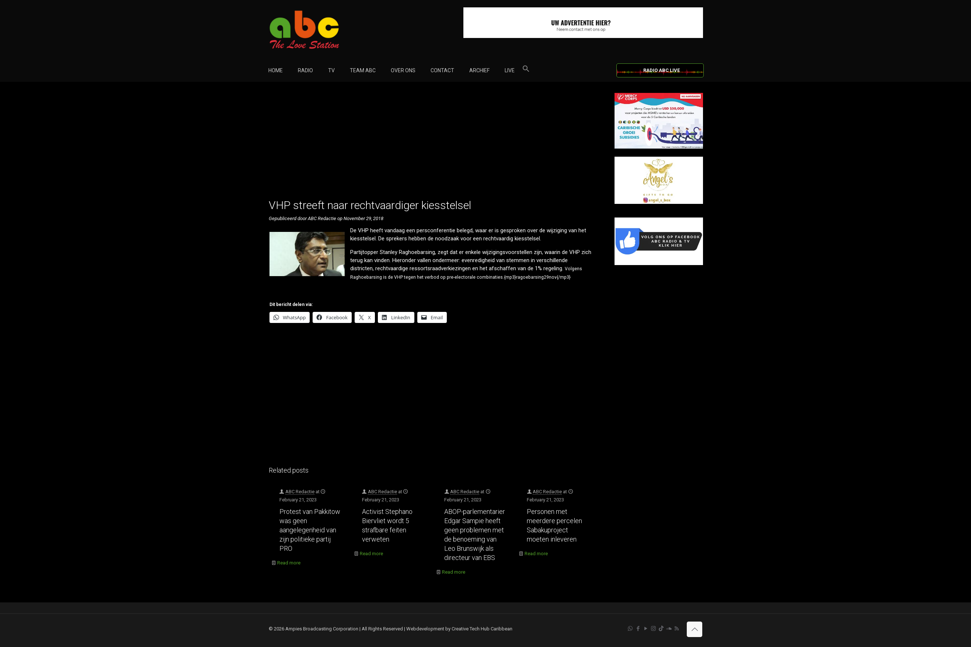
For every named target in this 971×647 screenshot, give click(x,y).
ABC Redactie (299, 491)
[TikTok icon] (661, 628)
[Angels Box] (659, 202)
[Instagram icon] (653, 628)
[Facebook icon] (638, 628)
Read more (288, 563)
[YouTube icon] (645, 628)
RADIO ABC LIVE (661, 70)
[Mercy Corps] (659, 147)
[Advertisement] (434, 144)
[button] (526, 70)
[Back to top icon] (694, 629)
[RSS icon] (676, 628)
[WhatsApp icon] (630, 628)
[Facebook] (659, 263)
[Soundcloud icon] (669, 628)
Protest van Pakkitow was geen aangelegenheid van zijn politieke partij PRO (309, 530)
